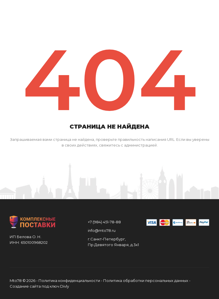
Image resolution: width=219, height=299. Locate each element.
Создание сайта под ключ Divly (39, 286)
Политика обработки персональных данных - (146, 280)
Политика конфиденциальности (69, 280)
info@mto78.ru (101, 230)
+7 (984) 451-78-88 (104, 222)
